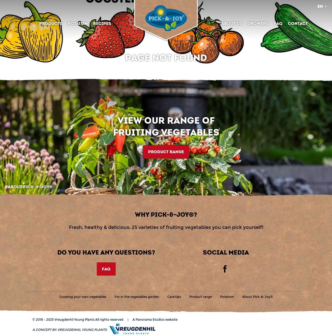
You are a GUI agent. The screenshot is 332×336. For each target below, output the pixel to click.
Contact (298, 23)
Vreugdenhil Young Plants (166, 18)
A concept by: (69, 330)
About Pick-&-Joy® (30, 186)
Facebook (224, 268)
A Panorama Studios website (155, 319)
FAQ (278, 23)
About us (231, 23)
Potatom (78, 23)
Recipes (102, 23)
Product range (166, 151)
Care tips (174, 297)
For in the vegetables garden (137, 297)
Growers (257, 23)
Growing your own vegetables (82, 297)
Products (50, 23)
